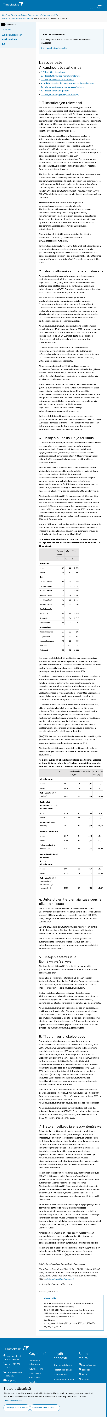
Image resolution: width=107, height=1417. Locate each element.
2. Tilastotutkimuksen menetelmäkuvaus (71, 271)
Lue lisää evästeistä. (12, 1400)
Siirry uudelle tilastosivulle (54, 47)
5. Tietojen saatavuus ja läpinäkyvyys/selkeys (57, 959)
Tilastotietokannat (63, 1369)
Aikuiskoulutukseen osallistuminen (34, 15)
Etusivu (5, 15)
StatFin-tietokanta (63, 1364)
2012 (54, 15)
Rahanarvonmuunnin (64, 1379)
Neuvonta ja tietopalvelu (34, 1362)
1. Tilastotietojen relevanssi (60, 102)
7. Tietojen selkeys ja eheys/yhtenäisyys (70, 1126)
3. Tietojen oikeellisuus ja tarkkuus (66, 437)
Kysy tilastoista (36, 1368)
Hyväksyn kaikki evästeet (16, 1407)
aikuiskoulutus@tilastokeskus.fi (59, 1279)
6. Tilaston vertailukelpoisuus (62, 1036)
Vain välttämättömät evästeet (44, 1407)
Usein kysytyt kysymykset (35, 1375)
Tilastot (14, 15)
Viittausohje (50, 1298)
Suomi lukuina (60, 1374)
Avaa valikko (9, 24)
